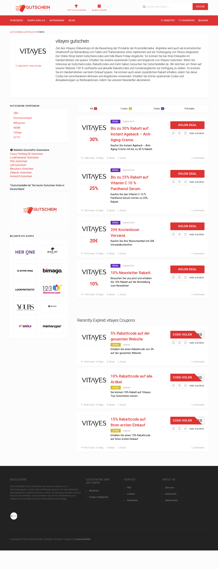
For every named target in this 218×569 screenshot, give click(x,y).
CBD (15, 113)
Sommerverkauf (22, 118)
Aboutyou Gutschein (21, 168)
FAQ (129, 487)
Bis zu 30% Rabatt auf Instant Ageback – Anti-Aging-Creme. (131, 134)
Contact (131, 494)
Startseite (16, 20)
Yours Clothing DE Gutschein (26, 153)
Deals (159, 108)
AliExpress (19, 122)
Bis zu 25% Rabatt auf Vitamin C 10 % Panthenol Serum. (129, 183)
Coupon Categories (98, 497)
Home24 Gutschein (21, 176)
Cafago (17, 132)
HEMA (16, 127)
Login (203, 20)
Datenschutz (171, 500)
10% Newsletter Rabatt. (131, 273)
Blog (72, 20)
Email (121, 158)
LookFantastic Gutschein (24, 157)
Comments (198, 158)
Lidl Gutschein (18, 165)
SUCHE (200, 6)
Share (110, 158)
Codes (126, 108)
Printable (192, 108)
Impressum (170, 494)
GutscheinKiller (83, 539)
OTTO (16, 137)
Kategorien (57, 20)
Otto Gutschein (18, 161)
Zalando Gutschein (21, 172)
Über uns (169, 487)
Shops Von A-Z (36, 20)
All (93, 108)
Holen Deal (187, 125)
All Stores (94, 490)
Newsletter (132, 500)
